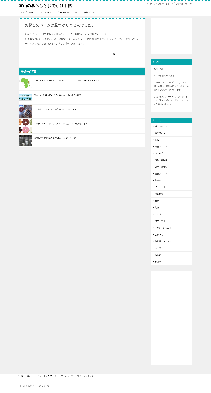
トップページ (27, 12)
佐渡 (157, 140)
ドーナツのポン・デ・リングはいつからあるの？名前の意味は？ (60, 124)
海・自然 (159, 153)
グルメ (158, 214)
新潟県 (158, 180)
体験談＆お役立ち (163, 228)
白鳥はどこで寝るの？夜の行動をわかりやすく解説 (55, 138)
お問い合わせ (89, 12)
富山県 (158, 255)
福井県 (158, 261)
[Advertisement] (171, 36)
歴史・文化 (160, 187)
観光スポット (161, 126)
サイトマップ (45, 12)
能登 (157, 207)
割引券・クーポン (163, 241)
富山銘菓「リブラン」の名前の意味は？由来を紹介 (55, 109)
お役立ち (159, 234)
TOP (36, 376)
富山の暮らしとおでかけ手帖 (48, 5)
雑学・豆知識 (161, 167)
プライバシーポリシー (67, 12)
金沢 (157, 201)
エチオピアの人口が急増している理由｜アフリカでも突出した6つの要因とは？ (66, 81)
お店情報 (159, 194)
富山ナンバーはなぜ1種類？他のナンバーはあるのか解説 (57, 95)
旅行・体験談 (161, 160)
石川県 (158, 248)
